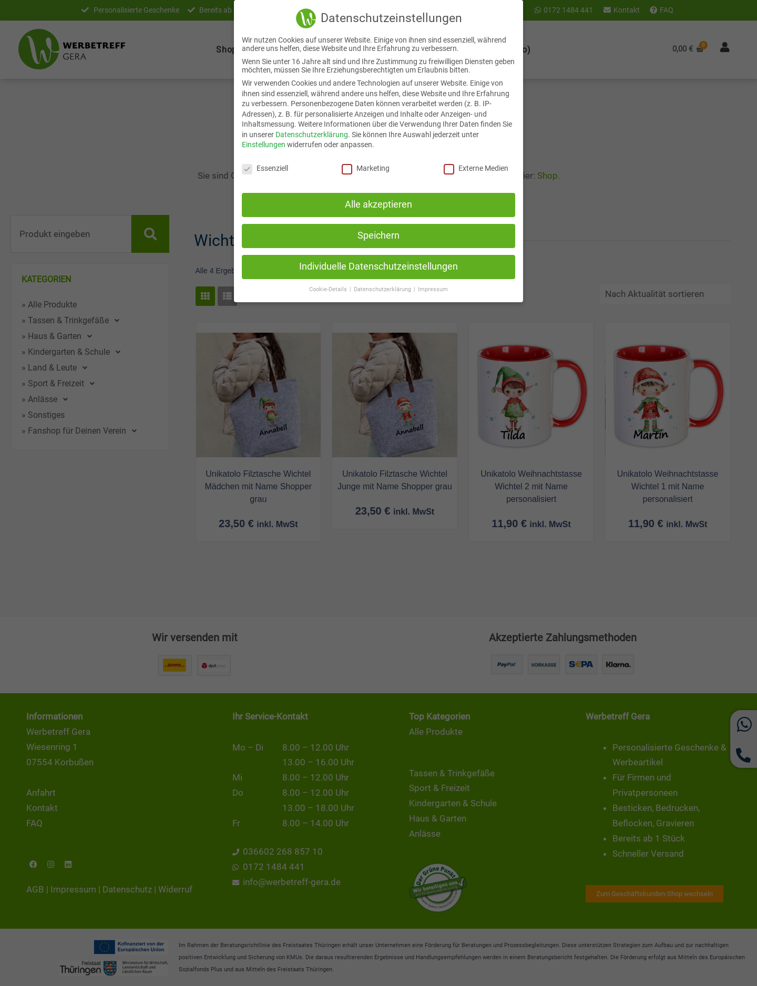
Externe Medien (476, 167)
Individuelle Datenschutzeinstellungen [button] (378, 265)
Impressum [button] (433, 288)
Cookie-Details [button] (329, 288)
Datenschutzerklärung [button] (383, 288)
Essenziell (265, 167)
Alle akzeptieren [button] (378, 204)
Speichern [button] (378, 234)
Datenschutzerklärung (311, 133)
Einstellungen (263, 144)
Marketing (366, 167)
